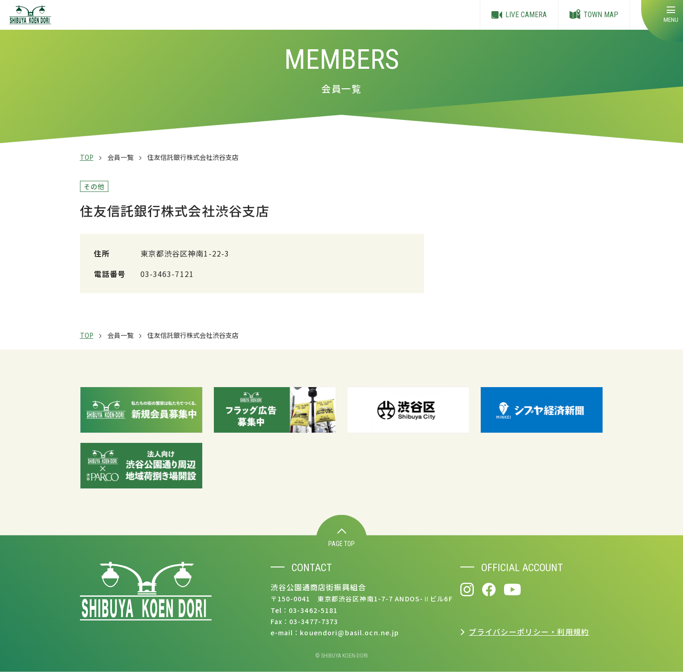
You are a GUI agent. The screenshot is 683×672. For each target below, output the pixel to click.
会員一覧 (120, 157)
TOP (86, 157)
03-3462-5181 (313, 610)
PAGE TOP (341, 537)
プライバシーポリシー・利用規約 (529, 631)
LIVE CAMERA (519, 15)
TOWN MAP (594, 15)
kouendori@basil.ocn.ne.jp (349, 632)
